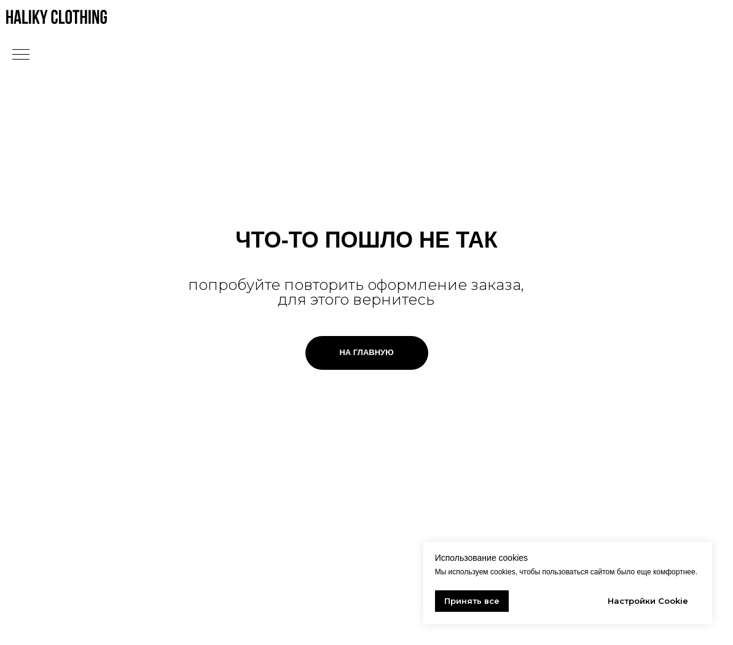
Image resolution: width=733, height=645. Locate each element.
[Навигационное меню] (20, 55)
